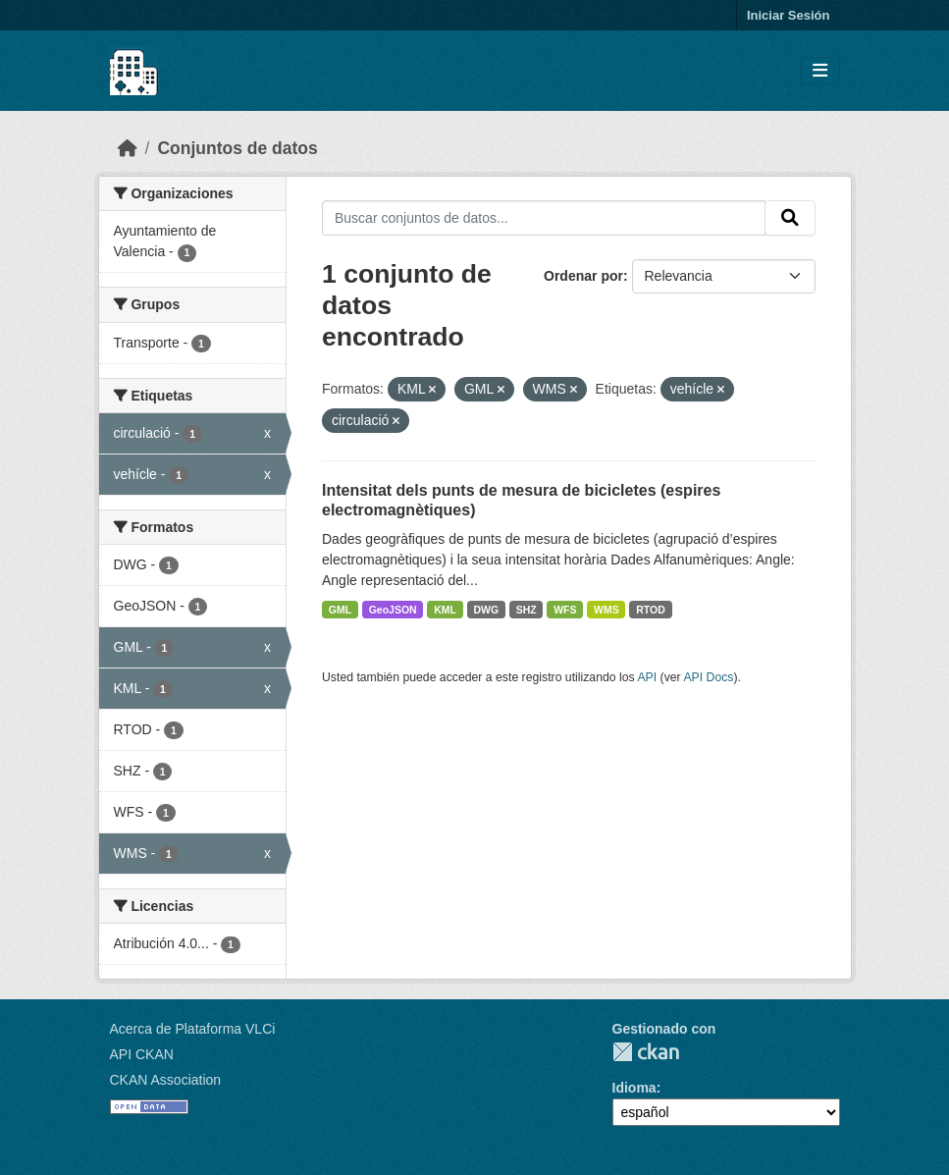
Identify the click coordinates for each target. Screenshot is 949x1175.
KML (445, 609)
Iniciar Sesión (788, 15)
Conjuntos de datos (237, 148)
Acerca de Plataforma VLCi (193, 1029)
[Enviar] (790, 218)
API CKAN (142, 1054)
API (647, 677)
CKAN (645, 1051)
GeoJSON (393, 609)
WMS (606, 609)
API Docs (708, 677)
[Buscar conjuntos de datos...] (543, 218)
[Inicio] (127, 148)
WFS (565, 609)
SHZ (526, 609)
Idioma (634, 1087)
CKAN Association (166, 1080)
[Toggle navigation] (820, 71)
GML (340, 609)
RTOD (650, 609)
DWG (486, 609)
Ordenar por (583, 276)
